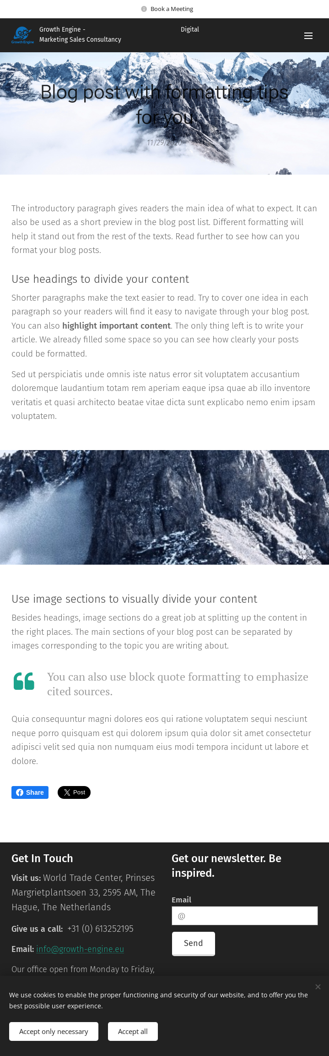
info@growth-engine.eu (80, 950)
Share (30, 792)
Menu (308, 35)
